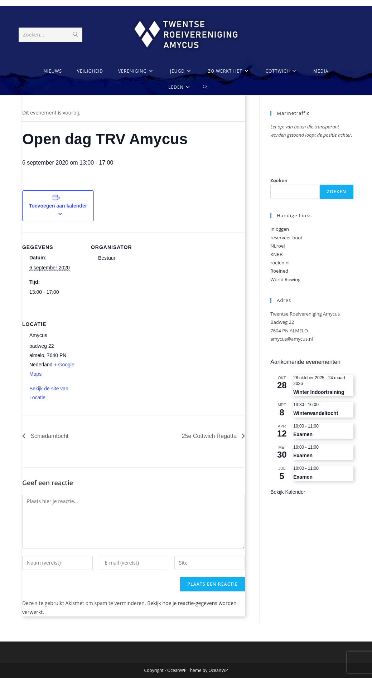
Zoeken (279, 180)
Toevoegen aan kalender (58, 206)
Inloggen (279, 229)
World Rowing (285, 279)
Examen (303, 434)
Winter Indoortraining (318, 392)
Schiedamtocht (48, 436)
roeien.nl (280, 262)
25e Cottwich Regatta (210, 436)
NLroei (277, 246)
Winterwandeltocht (315, 413)
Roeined (279, 271)
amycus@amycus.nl (291, 339)
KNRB (276, 254)
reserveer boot (286, 237)
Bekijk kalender (287, 492)
